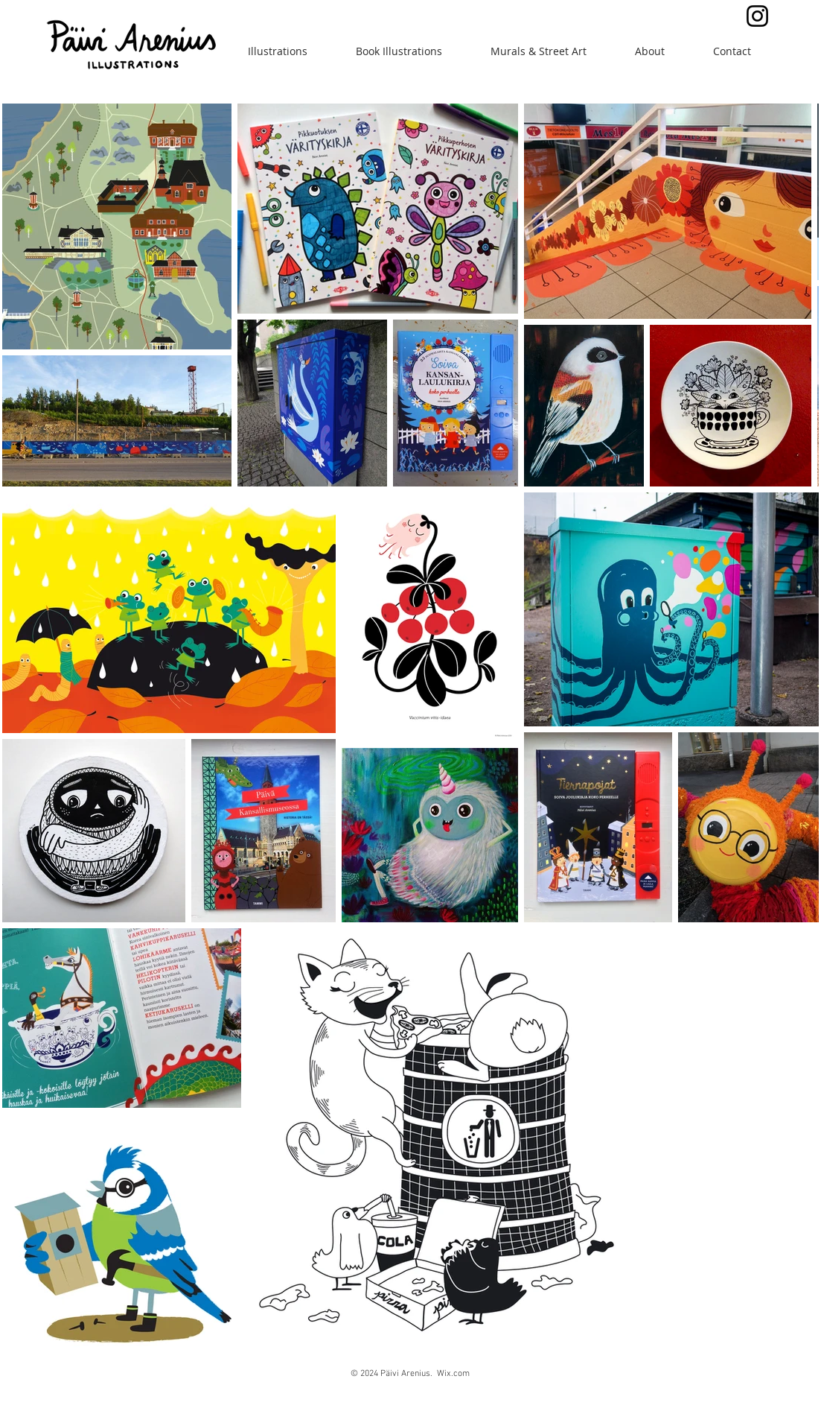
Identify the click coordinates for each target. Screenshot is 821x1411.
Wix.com (453, 1374)
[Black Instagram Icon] (757, 16)
